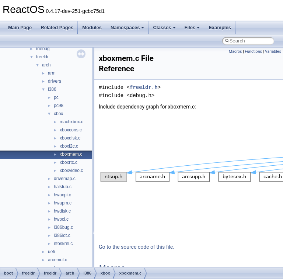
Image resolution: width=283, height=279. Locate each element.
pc (56, 97)
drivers (54, 81)
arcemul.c (57, 259)
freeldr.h (144, 87)
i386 (52, 89)
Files (192, 27)
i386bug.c (63, 227)
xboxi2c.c (69, 146)
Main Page (20, 27)
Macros (235, 51)
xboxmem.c (71, 154)
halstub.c (62, 186)
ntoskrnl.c (63, 243)
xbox (58, 113)
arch (46, 65)
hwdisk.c (62, 211)
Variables (273, 51)
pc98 (58, 105)
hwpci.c (61, 219)
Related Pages (57, 27)
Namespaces (127, 27)
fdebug (43, 48)
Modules (92, 27)
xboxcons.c (71, 129)
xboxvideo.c (71, 170)
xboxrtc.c (68, 162)
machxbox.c (71, 121)
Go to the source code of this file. (136, 247)
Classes (164, 27)
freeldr (42, 56)
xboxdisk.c (70, 138)
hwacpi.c (62, 194)
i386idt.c (62, 235)
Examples (220, 27)
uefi (51, 251)
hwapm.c (62, 203)
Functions (253, 51)
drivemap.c (65, 178)
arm (52, 73)
